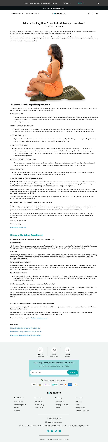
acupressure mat (40, 189)
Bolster (16, 408)
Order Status (59, 402)
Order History (39, 405)
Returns (57, 408)
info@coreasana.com (55, 422)
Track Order (39, 408)
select (81, 3)
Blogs (77, 405)
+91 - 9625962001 (55, 418)
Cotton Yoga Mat (20, 405)
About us (78, 402)
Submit (72, 372)
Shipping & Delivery (61, 405)
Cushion (17, 411)
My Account (39, 402)
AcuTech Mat (18, 402)
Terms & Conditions (82, 411)
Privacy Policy (80, 408)
